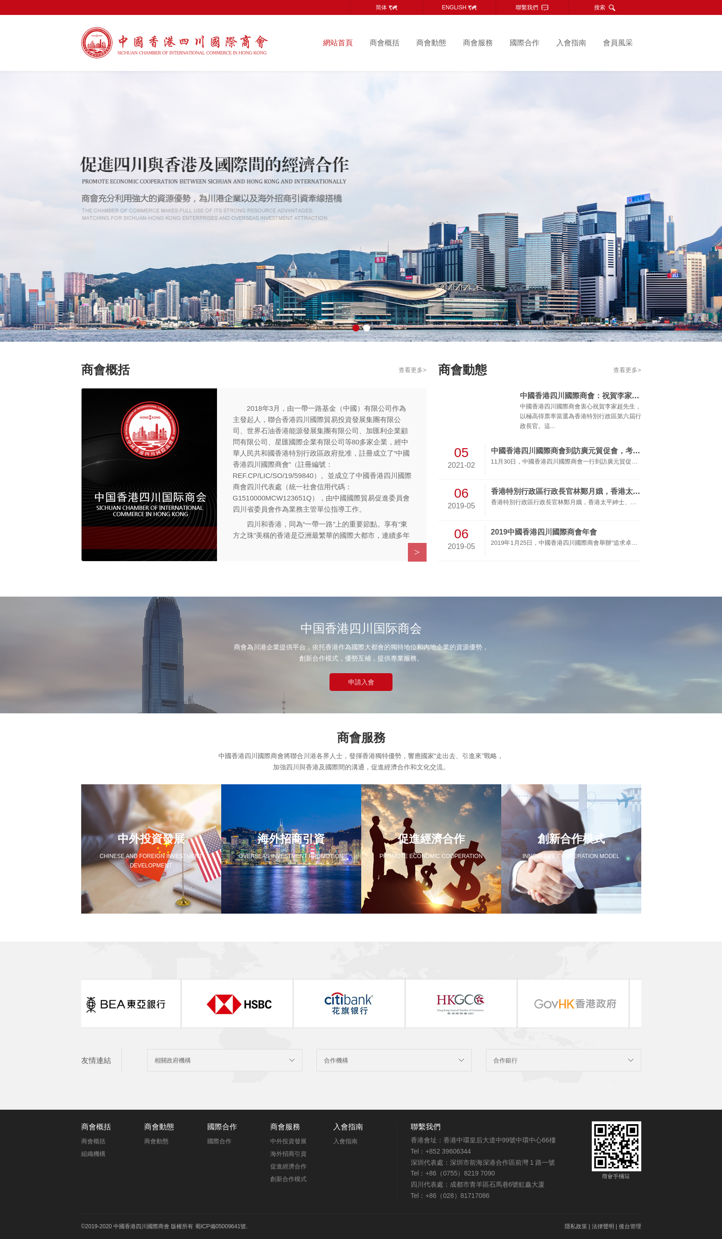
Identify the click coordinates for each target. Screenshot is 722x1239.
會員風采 (618, 43)
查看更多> (413, 369)
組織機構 (93, 1153)
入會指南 (571, 43)
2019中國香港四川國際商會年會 (544, 532)
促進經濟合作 (288, 1166)
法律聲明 (603, 1226)
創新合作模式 (288, 1179)
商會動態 (431, 43)
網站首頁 (338, 43)
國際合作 (525, 43)
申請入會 (361, 682)
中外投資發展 (288, 1141)
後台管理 (630, 1226)
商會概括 (385, 43)
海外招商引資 (288, 1153)
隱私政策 (576, 1226)
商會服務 (478, 43)
